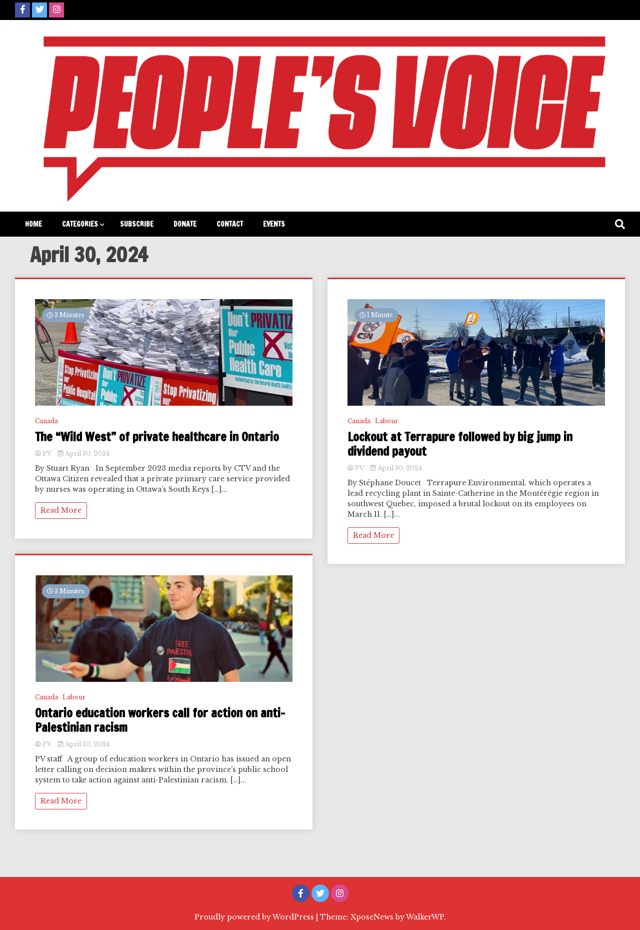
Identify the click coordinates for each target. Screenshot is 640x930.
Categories (80, 224)
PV (44, 453)
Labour (74, 697)
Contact (229, 224)
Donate (185, 224)
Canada (46, 421)
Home (33, 224)
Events (274, 224)
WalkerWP (425, 916)
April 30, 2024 (84, 453)
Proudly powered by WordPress (255, 916)
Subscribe (137, 224)
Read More (61, 510)
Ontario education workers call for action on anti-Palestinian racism (160, 720)
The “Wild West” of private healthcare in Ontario (157, 437)
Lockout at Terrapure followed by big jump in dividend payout (460, 444)
